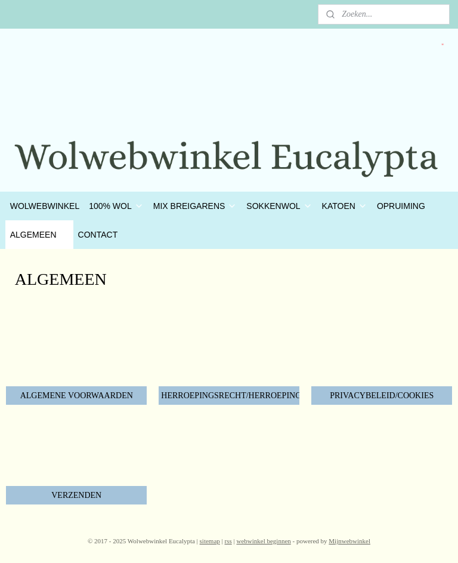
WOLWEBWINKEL (44, 206)
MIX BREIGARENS (195, 206)
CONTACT (98, 234)
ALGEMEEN (39, 234)
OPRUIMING (401, 206)
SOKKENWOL (279, 206)
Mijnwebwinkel (349, 540)
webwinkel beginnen (263, 540)
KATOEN (344, 206)
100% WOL (116, 206)
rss (228, 540)
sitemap (210, 540)
